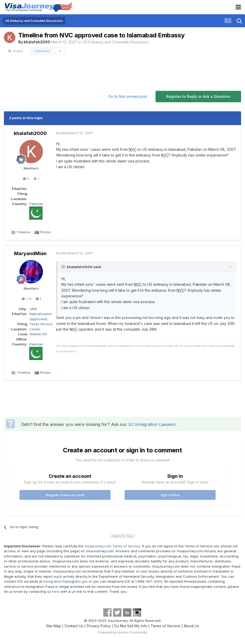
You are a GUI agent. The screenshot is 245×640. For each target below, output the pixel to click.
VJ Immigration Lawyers (152, 424)
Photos (45, 232)
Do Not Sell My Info (130, 626)
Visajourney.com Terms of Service (112, 546)
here (56, 591)
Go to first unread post (127, 96)
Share (15, 51)
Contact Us (74, 626)
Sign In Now (170, 495)
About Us (191, 626)
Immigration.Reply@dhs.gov (65, 581)
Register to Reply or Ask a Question (198, 96)
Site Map (53, 626)
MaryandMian (30, 253)
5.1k (27, 299)
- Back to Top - (122, 536)
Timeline (23, 232)
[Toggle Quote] (63, 267)
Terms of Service (165, 626)
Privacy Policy (99, 626)
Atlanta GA (38, 334)
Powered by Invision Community (122, 632)
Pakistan (36, 204)
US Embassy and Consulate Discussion (115, 42)
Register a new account (65, 495)
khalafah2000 (37, 42)
